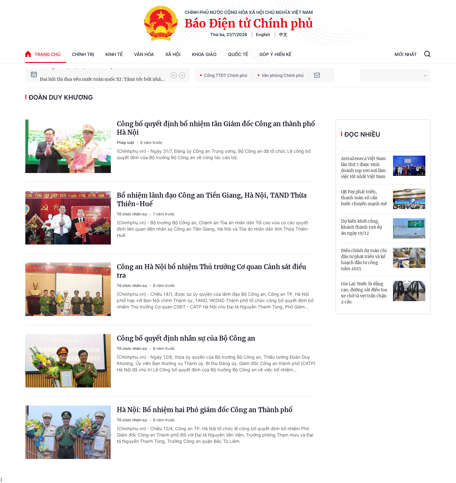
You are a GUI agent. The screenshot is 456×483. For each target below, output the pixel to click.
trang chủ (42, 54)
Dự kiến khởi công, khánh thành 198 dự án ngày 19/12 (361, 227)
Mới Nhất (406, 54)
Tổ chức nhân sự (132, 214)
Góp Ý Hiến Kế (275, 54)
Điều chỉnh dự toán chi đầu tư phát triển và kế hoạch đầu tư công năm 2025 (364, 259)
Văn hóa (144, 54)
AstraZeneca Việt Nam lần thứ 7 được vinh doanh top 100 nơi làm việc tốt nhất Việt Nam (363, 167)
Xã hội (172, 54)
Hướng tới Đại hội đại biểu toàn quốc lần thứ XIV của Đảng (102, 75)
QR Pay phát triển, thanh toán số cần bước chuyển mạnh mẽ (364, 198)
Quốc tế (238, 54)
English (263, 34)
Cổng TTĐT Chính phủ (223, 75)
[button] (174, 75)
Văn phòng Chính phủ (281, 75)
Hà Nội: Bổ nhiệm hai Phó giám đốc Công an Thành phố (205, 410)
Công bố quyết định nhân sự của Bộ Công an (186, 338)
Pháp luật (126, 142)
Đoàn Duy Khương (61, 97)
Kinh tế (114, 54)
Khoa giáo (204, 54)
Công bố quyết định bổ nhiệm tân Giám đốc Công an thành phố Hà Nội (216, 128)
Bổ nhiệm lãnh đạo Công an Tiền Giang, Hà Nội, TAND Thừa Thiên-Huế (212, 199)
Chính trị (83, 54)
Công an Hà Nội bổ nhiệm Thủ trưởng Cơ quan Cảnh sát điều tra (211, 271)
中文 (283, 34)
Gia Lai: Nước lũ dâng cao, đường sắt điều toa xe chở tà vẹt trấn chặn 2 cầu (364, 293)
